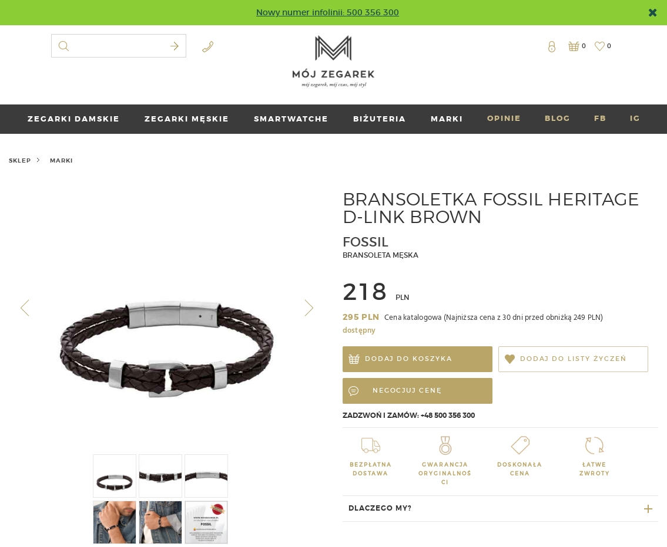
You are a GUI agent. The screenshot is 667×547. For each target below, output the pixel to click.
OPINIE (504, 118)
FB (600, 118)
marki (447, 119)
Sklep (20, 160)
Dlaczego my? (380, 508)
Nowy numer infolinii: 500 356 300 (327, 12)
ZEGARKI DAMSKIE (74, 119)
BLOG (558, 118)
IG (635, 118)
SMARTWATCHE (291, 119)
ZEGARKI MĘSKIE (187, 119)
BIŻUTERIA (379, 119)
